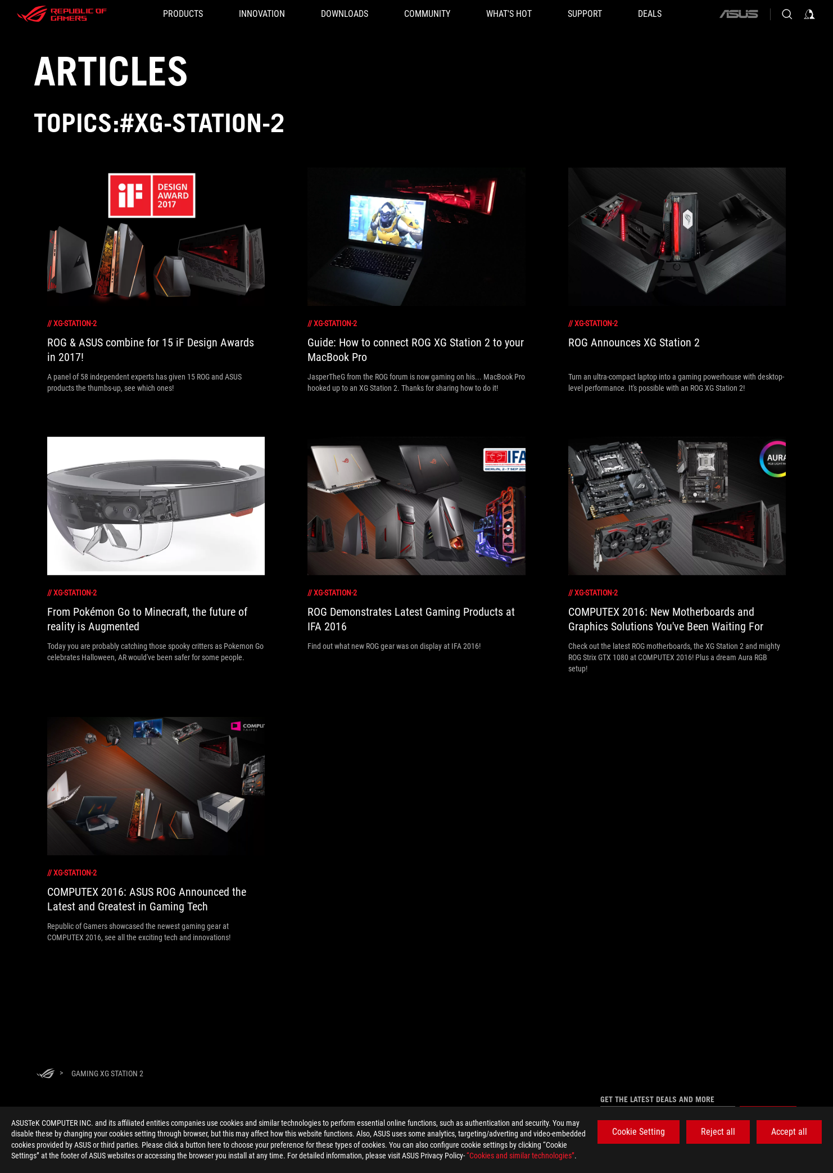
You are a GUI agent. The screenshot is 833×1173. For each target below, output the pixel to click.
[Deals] (650, 14)
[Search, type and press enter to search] (787, 14)
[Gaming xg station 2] (107, 1073)
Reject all (718, 1131)
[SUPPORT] (585, 14)
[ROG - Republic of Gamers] (62, 14)
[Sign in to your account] (809, 14)
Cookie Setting (638, 1131)
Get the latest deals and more (657, 1099)
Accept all (789, 1131)
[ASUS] (738, 14)
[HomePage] (46, 1074)
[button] (183, 14)
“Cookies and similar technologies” (520, 1155)
